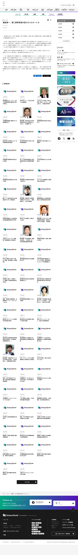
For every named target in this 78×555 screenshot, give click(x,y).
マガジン (54, 538)
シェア (37, 75)
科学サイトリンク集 (68, 535)
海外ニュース (55, 536)
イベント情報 (66, 530)
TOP (4, 504)
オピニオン (6, 537)
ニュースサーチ (55, 534)
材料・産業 (50, 9)
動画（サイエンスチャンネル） (11, 541)
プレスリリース (55, 532)
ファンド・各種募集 (68, 532)
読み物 (26, 14)
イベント (51, 14)
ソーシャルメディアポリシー (29, 552)
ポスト (46, 75)
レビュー (6, 536)
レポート (12, 536)
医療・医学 (13, 9)
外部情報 (60, 14)
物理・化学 (35, 9)
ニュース (18, 14)
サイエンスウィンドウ (15, 537)
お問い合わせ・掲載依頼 (64, 544)
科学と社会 (71, 9)
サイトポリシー (6, 552)
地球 (21, 9)
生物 (6, 9)
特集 (43, 14)
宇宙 (28, 9)
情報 (42, 9)
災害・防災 (64, 9)
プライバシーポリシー (16, 552)
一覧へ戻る (27, 492)
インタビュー (18, 536)
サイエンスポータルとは (69, 538)
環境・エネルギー (36, 541)
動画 (35, 14)
